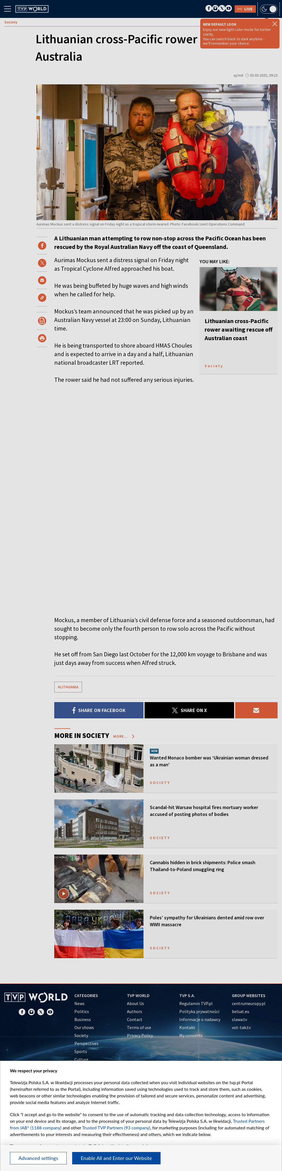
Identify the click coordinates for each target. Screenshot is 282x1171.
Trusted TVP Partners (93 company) (116, 1127)
